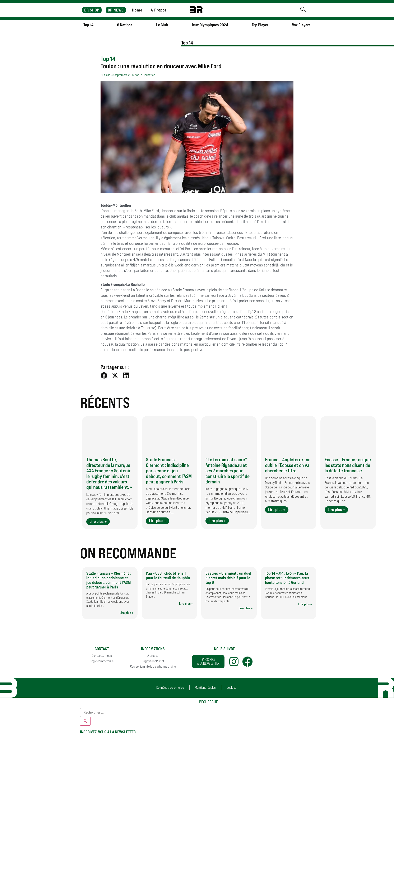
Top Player (260, 24)
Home (137, 10)
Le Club (162, 24)
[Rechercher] (85, 721)
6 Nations (125, 24)
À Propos (159, 10)
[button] (103, 375)
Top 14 (88, 24)
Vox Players (301, 24)
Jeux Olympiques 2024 (209, 24)
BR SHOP (91, 10)
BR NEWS (116, 10)
